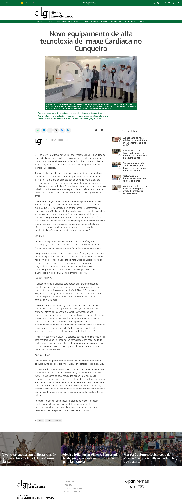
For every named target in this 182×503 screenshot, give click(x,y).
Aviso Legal (68, 485)
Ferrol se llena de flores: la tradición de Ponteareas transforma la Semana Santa (135, 154)
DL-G (45, 139)
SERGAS (41, 420)
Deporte (142, 21)
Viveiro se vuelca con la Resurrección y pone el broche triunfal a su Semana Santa (70, 113)
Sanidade (49, 420)
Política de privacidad (73, 488)
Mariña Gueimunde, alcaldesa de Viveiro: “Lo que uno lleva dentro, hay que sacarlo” (70, 119)
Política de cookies (72, 491)
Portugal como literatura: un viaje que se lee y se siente (134, 178)
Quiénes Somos (70, 482)
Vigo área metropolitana (67, 21)
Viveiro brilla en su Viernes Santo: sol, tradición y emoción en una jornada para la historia (73, 116)
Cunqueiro (57, 420)
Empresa (104, 21)
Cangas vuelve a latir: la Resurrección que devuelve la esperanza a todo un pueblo (134, 167)
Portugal (40, 21)
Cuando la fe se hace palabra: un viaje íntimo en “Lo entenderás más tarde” (135, 141)
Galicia (51, 21)
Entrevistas (116, 21)
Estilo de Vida (130, 21)
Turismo (94, 21)
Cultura (84, 21)
